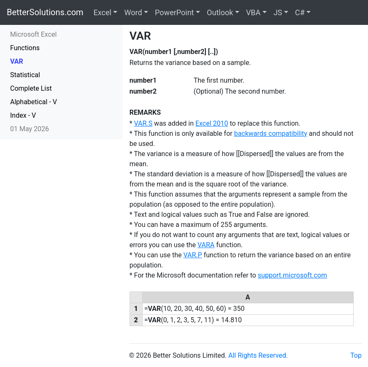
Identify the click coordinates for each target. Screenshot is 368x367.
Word (133, 12)
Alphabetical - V (33, 102)
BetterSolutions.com (45, 12)
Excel (102, 12)
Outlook (220, 12)
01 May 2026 (29, 129)
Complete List (31, 88)
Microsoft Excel (33, 34)
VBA (253, 12)
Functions (25, 48)
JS (277, 12)
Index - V (23, 115)
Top (356, 355)
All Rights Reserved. (258, 355)
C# (300, 12)
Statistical (25, 75)
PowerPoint (174, 12)
